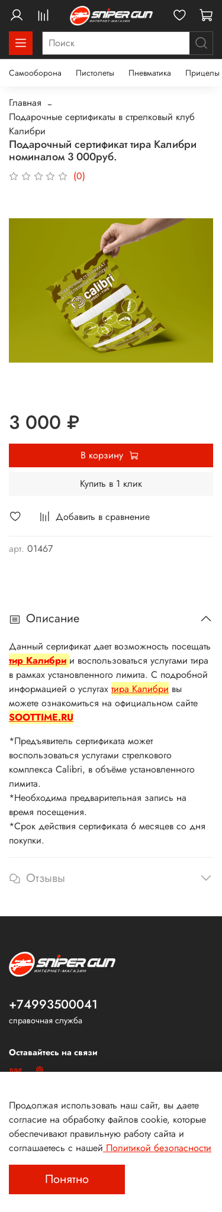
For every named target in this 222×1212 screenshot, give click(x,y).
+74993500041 (53, 1004)
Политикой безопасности (157, 1148)
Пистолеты (95, 73)
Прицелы (202, 73)
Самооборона (35, 73)
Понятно (67, 1179)
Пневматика (149, 73)
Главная (25, 102)
